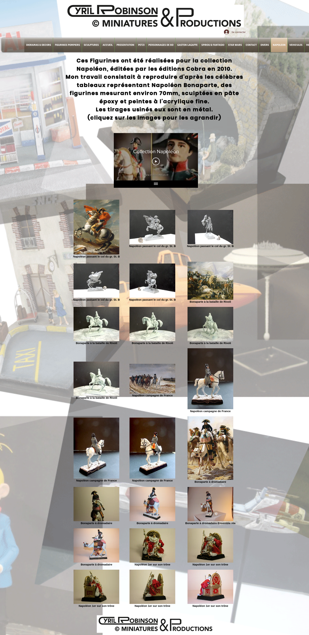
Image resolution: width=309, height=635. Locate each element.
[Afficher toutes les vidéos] (155, 184)
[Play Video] (156, 161)
